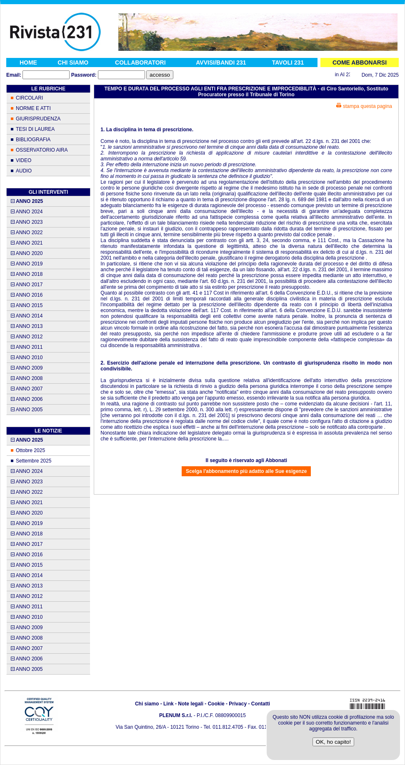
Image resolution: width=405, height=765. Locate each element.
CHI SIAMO (73, 62)
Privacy (238, 704)
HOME (28, 62)
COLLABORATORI (140, 62)
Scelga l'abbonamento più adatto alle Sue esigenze (246, 471)
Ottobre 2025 (30, 450)
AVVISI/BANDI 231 (221, 62)
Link (168, 704)
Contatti (260, 704)
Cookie (216, 704)
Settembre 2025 (33, 461)
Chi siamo (147, 704)
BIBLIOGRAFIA (33, 139)
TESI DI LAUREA (35, 129)
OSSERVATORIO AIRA (42, 150)
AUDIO (24, 171)
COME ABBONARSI (359, 62)
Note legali (190, 704)
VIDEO (23, 160)
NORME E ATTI (33, 108)
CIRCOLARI (29, 98)
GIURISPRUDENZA (38, 119)
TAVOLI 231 (288, 62)
